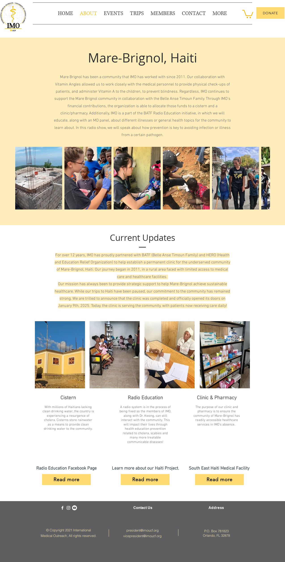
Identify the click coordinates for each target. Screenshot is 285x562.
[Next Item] (262, 178)
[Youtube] (74, 507)
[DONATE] (270, 13)
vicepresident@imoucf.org (142, 536)
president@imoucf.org (142, 530)
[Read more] (145, 479)
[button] (219, 13)
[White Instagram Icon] (68, 507)
